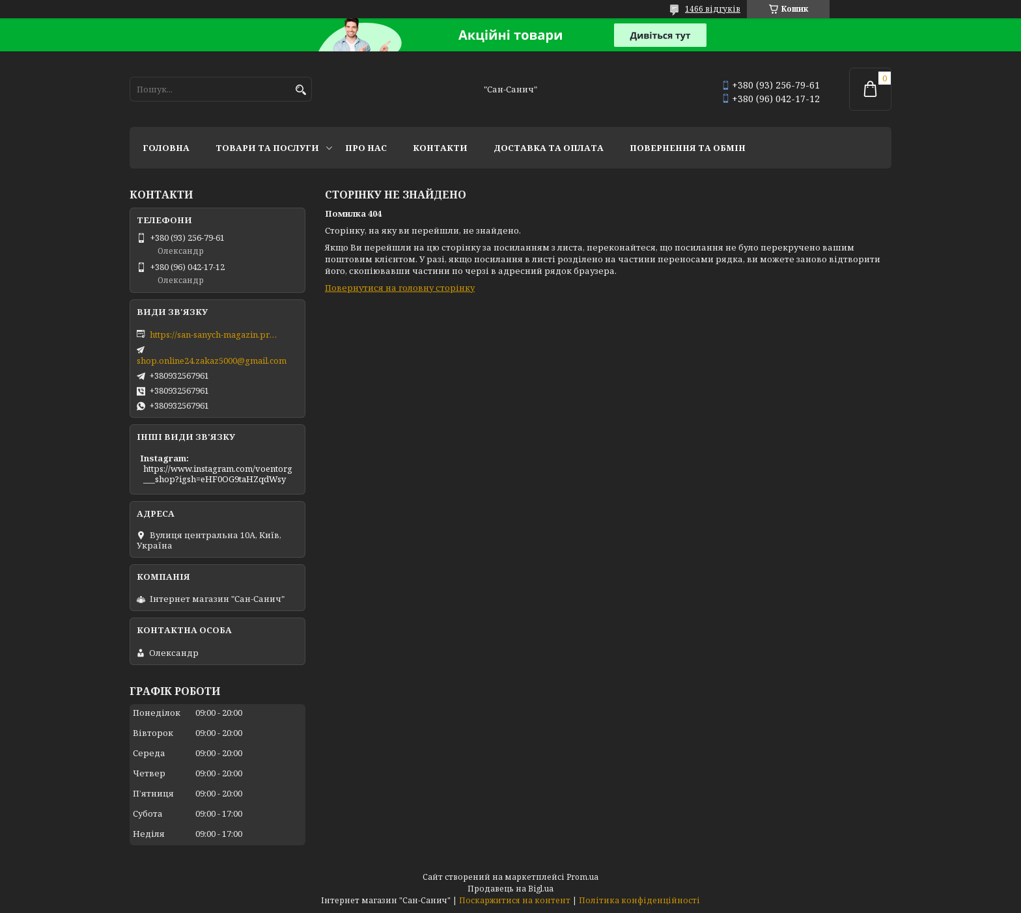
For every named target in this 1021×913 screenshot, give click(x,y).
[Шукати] (300, 90)
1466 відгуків (712, 8)
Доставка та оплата (549, 148)
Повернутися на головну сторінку (400, 287)
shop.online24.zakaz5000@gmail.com (212, 360)
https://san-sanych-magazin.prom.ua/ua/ (215, 334)
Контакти (440, 148)
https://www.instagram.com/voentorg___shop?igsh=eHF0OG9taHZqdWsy (217, 473)
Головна (166, 148)
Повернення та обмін (688, 148)
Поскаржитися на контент (514, 900)
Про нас (366, 148)
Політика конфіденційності (639, 900)
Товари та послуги (267, 148)
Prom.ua (582, 876)
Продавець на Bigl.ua (510, 888)
